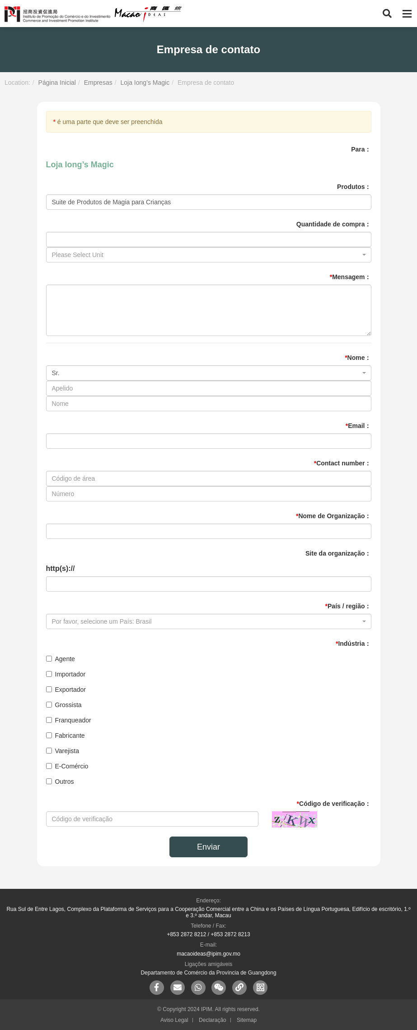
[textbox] (206, 254)
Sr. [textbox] (56, 373)
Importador (66, 674)
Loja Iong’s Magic (144, 82)
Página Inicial (57, 82)
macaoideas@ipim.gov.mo (208, 954)
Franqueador (68, 720)
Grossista (64, 704)
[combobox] (208, 254)
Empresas (98, 82)
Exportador (66, 689)
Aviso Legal (174, 1020)
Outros (60, 781)
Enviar (208, 846)
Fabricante (65, 735)
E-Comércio (67, 766)
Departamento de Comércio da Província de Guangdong (208, 973)
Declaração (212, 1020)
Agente (60, 658)
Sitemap (247, 1020)
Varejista (62, 750)
